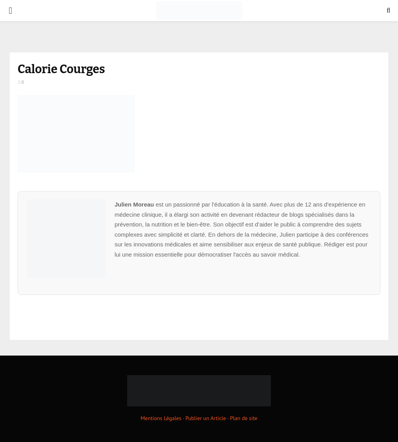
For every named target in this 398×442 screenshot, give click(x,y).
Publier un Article (205, 418)
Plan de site (244, 418)
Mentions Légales (160, 418)
